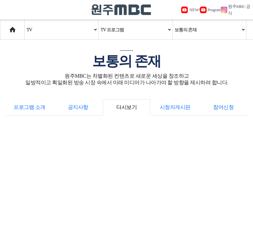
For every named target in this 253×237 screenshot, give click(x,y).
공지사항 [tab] (78, 107)
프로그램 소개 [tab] (29, 107)
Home (6, 26)
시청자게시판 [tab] (175, 107)
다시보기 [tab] (126, 107)
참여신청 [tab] (223, 107)
